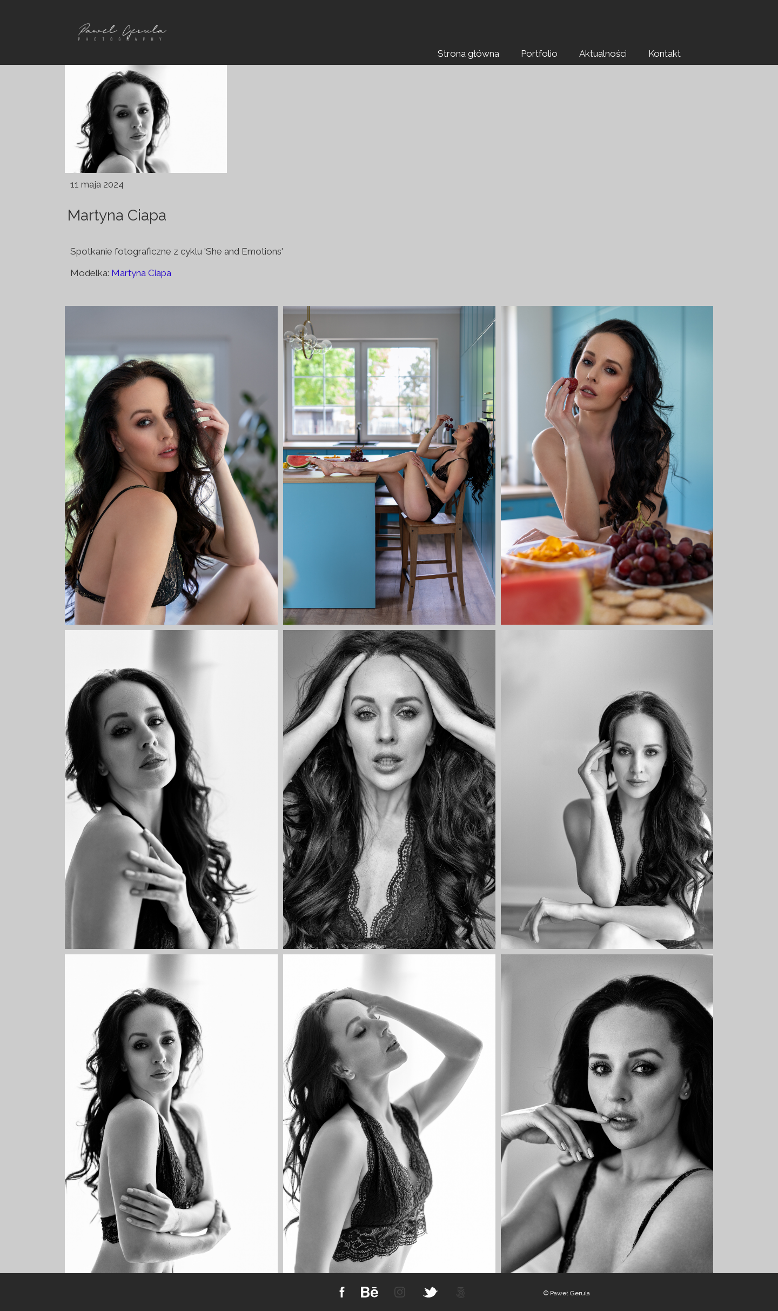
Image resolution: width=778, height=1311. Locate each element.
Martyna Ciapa (141, 272)
